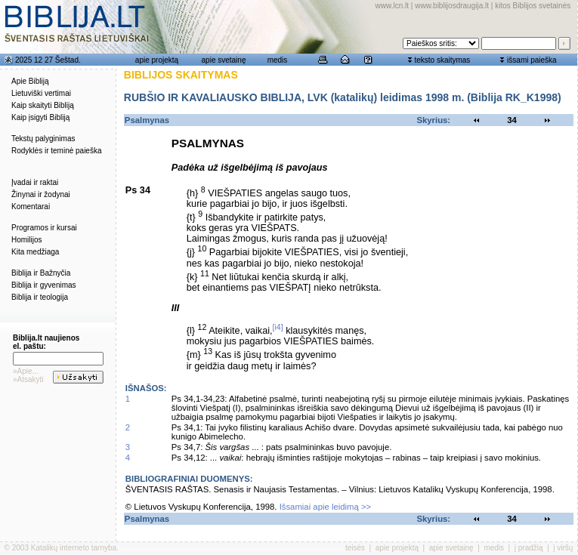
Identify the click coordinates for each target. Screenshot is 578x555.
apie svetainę (224, 60)
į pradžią (529, 548)
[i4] (278, 326)
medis (277, 60)
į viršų (563, 548)
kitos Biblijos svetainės (532, 6)
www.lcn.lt (392, 6)
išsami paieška (532, 60)
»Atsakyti (28, 379)
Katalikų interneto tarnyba (73, 548)
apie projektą (156, 60)
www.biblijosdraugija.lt (452, 6)
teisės (355, 548)
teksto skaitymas (442, 60)
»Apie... (26, 371)
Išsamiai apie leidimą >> (326, 506)
